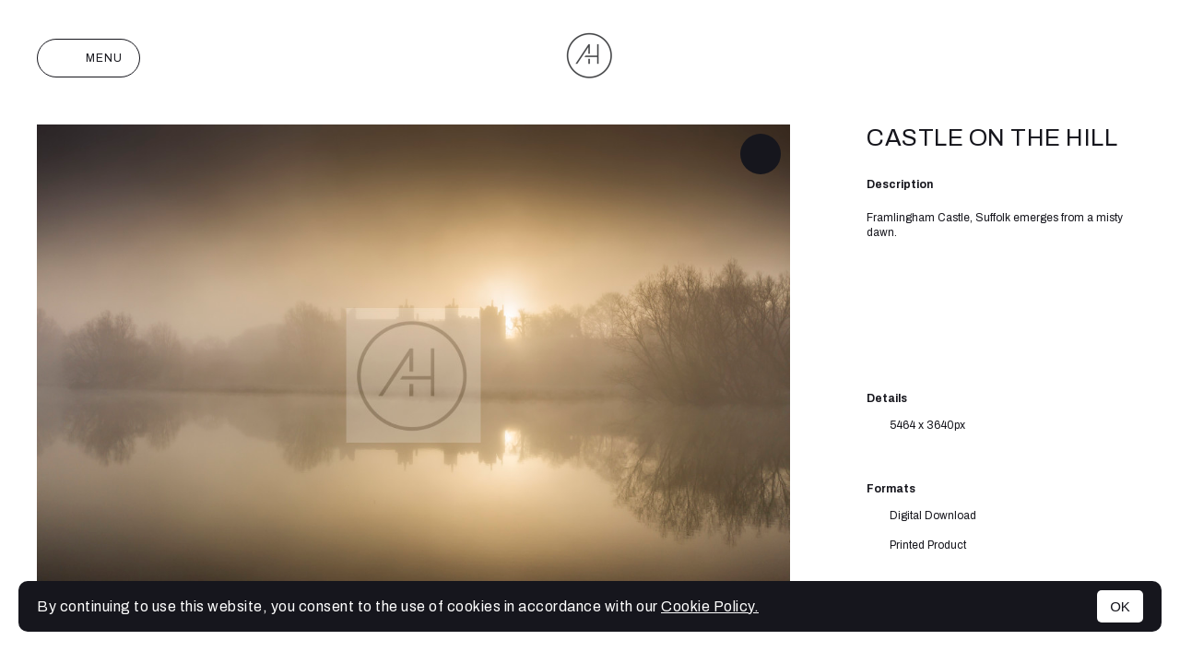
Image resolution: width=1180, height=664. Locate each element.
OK (1120, 606)
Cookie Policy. (710, 606)
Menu (88, 58)
